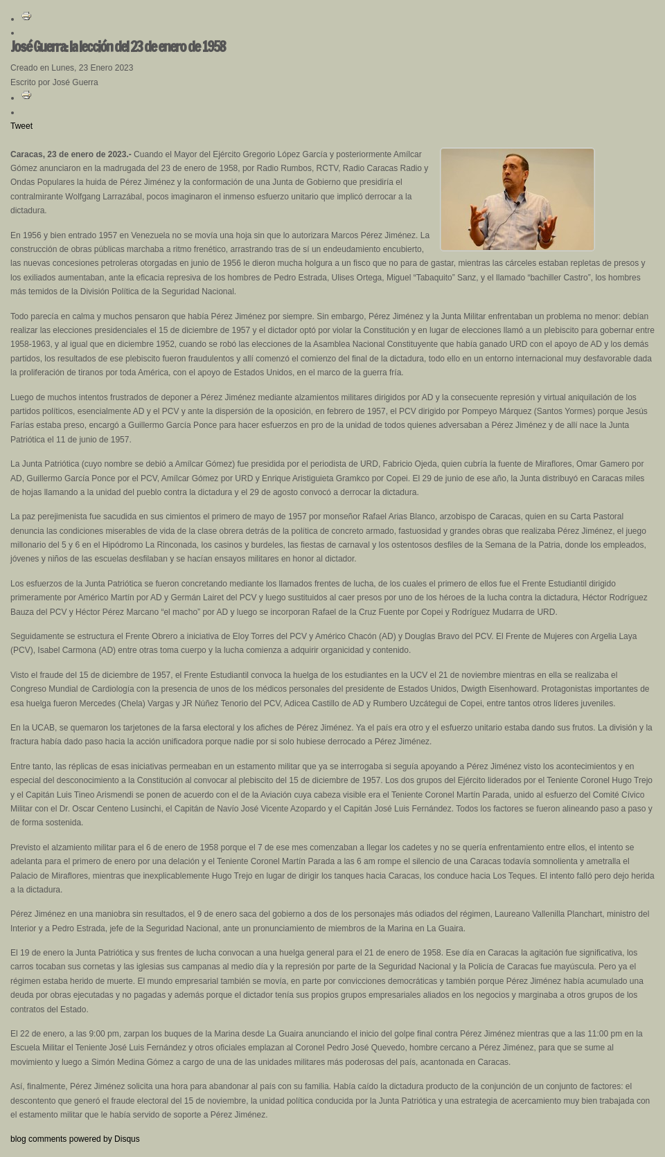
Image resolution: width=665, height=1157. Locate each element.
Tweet (21, 126)
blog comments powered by (75, 1139)
